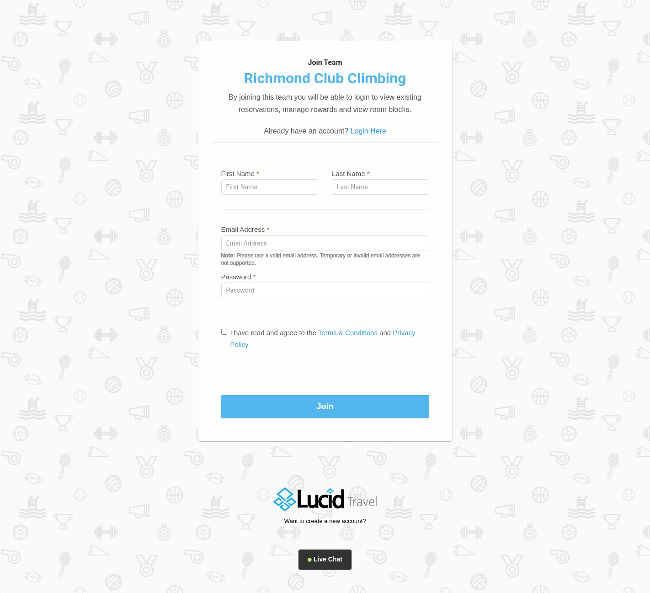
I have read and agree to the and (318, 338)
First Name (240, 173)
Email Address (245, 229)
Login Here (368, 131)
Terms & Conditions (348, 333)
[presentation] (325, 372)
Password (238, 277)
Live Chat (325, 559)
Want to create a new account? (325, 521)
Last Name (351, 173)
